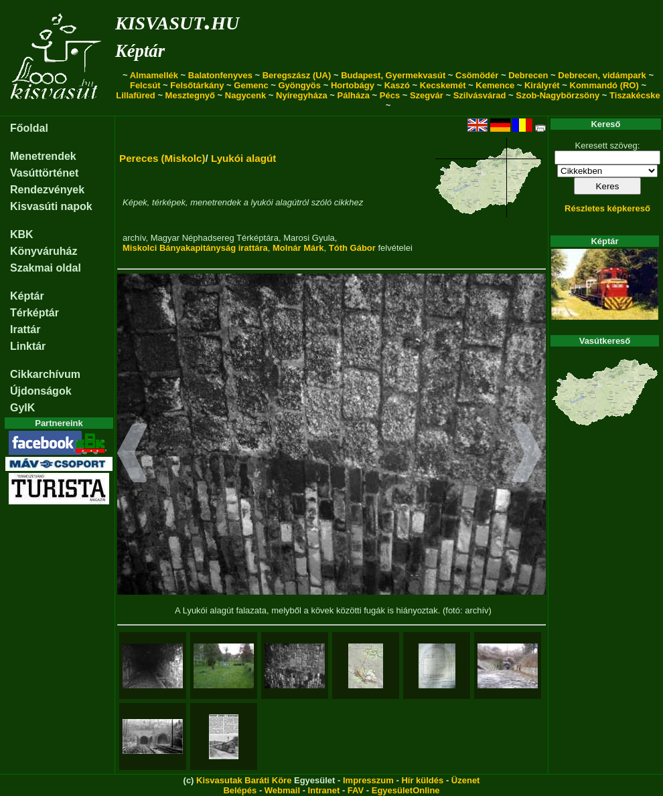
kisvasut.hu (177, 20)
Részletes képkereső (607, 208)
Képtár (140, 51)
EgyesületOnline (406, 790)
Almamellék (154, 75)
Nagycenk (245, 95)
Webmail (282, 790)
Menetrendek (43, 156)
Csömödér (476, 75)
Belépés (239, 790)
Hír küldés (422, 780)
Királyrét (542, 85)
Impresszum (368, 780)
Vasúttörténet (44, 173)
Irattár (25, 329)
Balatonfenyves (220, 75)
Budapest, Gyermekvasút (393, 75)
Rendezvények (47, 189)
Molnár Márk (298, 248)
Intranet (324, 790)
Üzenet (465, 780)
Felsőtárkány (197, 85)
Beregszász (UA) (297, 75)
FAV (356, 790)
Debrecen (528, 75)
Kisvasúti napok (51, 206)
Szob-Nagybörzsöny (557, 95)
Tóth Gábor (352, 248)
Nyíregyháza (301, 95)
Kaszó (397, 85)
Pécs (390, 95)
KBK (21, 234)
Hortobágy (352, 85)
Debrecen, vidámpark (602, 75)
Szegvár (426, 95)
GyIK (22, 407)
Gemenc (251, 85)
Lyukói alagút (243, 158)
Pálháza (354, 95)
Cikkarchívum (45, 374)
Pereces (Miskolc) (162, 158)
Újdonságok (41, 391)
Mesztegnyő (190, 95)
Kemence (494, 85)
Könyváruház (43, 251)
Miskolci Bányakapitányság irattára (195, 248)
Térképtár (34, 312)
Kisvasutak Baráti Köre (243, 780)
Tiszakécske (634, 95)
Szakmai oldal (45, 268)
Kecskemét (443, 85)
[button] (132, 454)
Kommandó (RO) (604, 85)
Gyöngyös (299, 85)
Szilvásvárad (479, 95)
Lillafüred (135, 95)
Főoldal (29, 128)
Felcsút (145, 85)
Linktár (28, 346)
